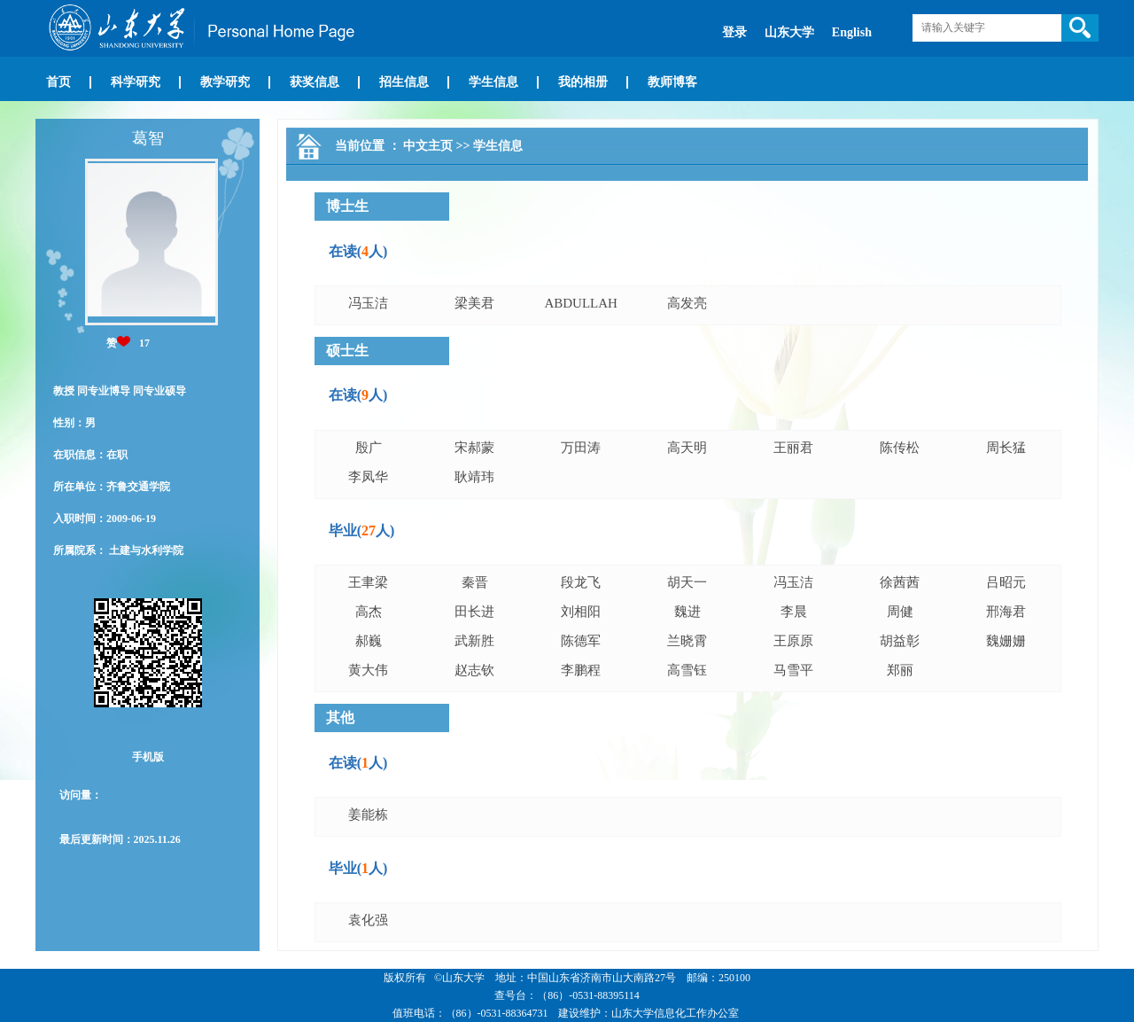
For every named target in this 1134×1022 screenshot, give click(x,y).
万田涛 (581, 448)
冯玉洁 (368, 303)
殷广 (368, 448)
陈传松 (900, 448)
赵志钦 (474, 670)
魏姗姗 (1006, 641)
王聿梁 (368, 582)
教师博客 (672, 82)
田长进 (474, 612)
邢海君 (1006, 612)
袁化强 (368, 920)
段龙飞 (581, 582)
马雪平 (793, 670)
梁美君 (474, 303)
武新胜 (474, 641)
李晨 (794, 612)
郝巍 (368, 641)
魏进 (687, 612)
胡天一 (687, 582)
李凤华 (368, 477)
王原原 (793, 641)
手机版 (148, 757)
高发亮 (687, 303)
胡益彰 (900, 641)
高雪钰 (687, 670)
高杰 (368, 612)
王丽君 (793, 448)
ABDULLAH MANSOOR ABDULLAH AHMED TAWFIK (580, 306)
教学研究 (225, 82)
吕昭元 (1006, 582)
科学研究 (135, 82)
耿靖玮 (474, 477)
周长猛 (1006, 448)
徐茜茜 (900, 582)
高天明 (687, 448)
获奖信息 (314, 82)
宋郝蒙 (474, 448)
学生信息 (493, 82)
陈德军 (581, 641)
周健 (900, 612)
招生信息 (404, 82)
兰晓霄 (687, 641)
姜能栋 (368, 814)
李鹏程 (581, 670)
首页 (58, 82)
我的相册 (583, 82)
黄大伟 (368, 670)
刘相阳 (581, 612)
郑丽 (900, 670)
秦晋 (475, 582)
